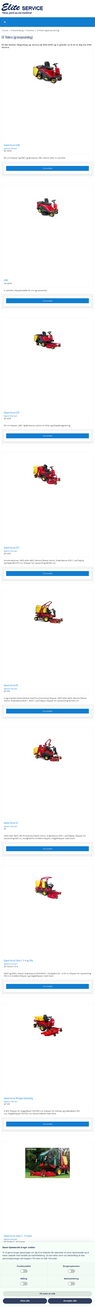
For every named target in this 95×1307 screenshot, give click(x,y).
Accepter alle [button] (70, 1301)
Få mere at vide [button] (47, 1293)
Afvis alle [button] (25, 1301)
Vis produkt (47, 168)
